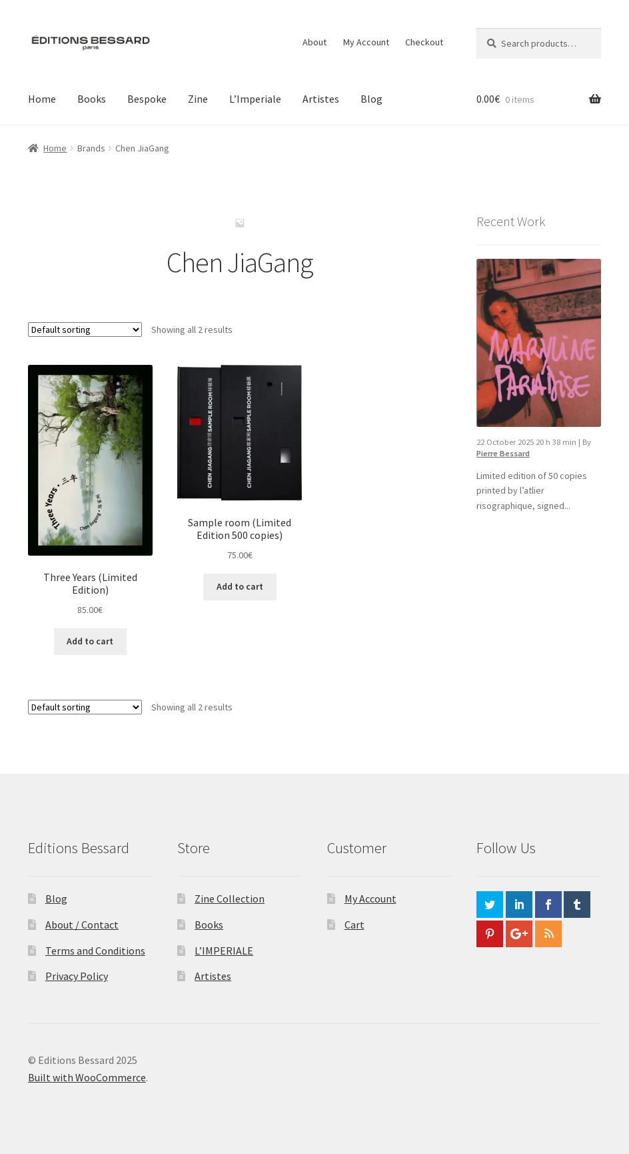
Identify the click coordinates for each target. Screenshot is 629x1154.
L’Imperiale (255, 98)
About (314, 42)
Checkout (424, 42)
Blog (371, 98)
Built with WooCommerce (87, 1077)
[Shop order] (85, 329)
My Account (366, 42)
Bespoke (147, 98)
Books (91, 98)
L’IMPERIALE (224, 950)
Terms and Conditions (95, 950)
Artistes (321, 98)
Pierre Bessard (503, 453)
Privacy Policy (76, 976)
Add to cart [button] (90, 641)
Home (42, 98)
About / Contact (82, 924)
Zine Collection (230, 898)
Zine (198, 98)
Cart (354, 924)
